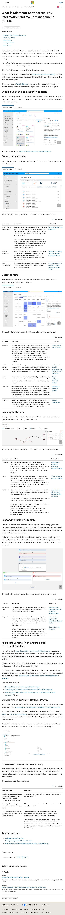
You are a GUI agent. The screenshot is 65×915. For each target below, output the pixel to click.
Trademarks (33, 912)
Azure (10, 7)
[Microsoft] (32, 2)
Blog (25, 909)
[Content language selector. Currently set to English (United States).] (10, 905)
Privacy (41, 909)
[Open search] (57, 2)
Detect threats (7, 40)
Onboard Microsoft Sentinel (14, 838)
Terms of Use (24, 912)
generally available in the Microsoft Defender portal (33, 651)
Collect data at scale (9, 38)
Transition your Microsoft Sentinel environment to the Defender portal (28, 689)
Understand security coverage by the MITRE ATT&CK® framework (57, 369)
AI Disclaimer (5, 909)
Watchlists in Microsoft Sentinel (56, 388)
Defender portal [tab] (7, 107)
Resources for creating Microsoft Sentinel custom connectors (55, 253)
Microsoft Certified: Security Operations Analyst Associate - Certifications (24, 887)
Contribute (34, 909)
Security (17, 7)
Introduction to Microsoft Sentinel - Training (15, 877)
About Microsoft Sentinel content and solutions (35, 151)
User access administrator (18, 714)
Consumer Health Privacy (9, 912)
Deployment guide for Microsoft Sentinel (19, 841)
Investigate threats (8, 43)
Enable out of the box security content (14, 35)
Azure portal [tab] (18, 107)
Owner (4, 714)
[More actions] (61, 6)
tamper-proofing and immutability (43, 74)
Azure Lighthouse (22, 84)
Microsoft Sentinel (28, 7)
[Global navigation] (2, 2)
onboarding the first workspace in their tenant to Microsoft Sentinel (37, 707)
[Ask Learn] (58, 6)
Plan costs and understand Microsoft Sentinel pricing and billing (26, 843)
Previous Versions (17, 909)
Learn (3, 7)
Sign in (61, 2)
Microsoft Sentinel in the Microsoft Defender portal (22, 687)
